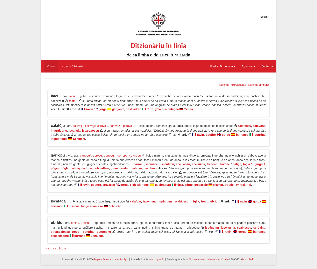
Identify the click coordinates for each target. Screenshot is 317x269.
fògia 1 (248, 164)
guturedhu (104, 231)
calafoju (135, 201)
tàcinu (73, 101)
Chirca (51, 66)
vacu (72, 96)
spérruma (198, 164)
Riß (248, 184)
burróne (259, 134)
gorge (103, 109)
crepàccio (201, 184)
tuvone (225, 164)
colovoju (90, 125)
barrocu (139, 164)
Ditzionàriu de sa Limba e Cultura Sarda (208, 259)
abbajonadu (80, 168)
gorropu (109, 155)
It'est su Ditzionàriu (223, 66)
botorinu (88, 231)
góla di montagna (167, 109)
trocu (204, 201)
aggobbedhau (99, 168)
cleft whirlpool (139, 184)
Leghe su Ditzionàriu (72, 66)
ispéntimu (167, 164)
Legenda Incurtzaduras (232, 85)
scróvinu (259, 227)
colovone (259, 125)
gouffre (211, 134)
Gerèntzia (267, 66)
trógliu (65, 168)
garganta (118, 109)
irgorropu (121, 155)
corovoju (102, 125)
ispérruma (165, 201)
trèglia (194, 201)
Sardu (264, 17)
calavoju (78, 125)
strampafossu (60, 231)
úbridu (214, 201)
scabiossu (183, 164)
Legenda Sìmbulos (258, 85)
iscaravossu (90, 130)
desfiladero (133, 109)
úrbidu (85, 223)
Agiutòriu (248, 66)
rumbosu (135, 168)
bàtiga (237, 164)
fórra (150, 109)
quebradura (163, 184)
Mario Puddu (248, 259)
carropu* (85, 155)
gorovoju (128, 125)
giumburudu (119, 168)
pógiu (55, 168)
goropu (97, 155)
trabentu (212, 164)
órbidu (75, 223)
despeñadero (60, 235)
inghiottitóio (59, 138)
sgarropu (135, 155)
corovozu (115, 125)
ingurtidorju (59, 130)
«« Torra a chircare (55, 248)
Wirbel (240, 184)
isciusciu (152, 164)
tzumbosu (150, 168)
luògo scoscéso (92, 206)
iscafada (74, 130)
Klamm (218, 184)
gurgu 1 (260, 164)
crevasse (109, 184)
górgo (188, 184)
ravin (89, 109)
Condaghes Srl (157, 259)
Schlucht (190, 109)
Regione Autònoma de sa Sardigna (111, 259)
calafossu (244, 125)
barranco (242, 134)
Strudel (229, 184)
